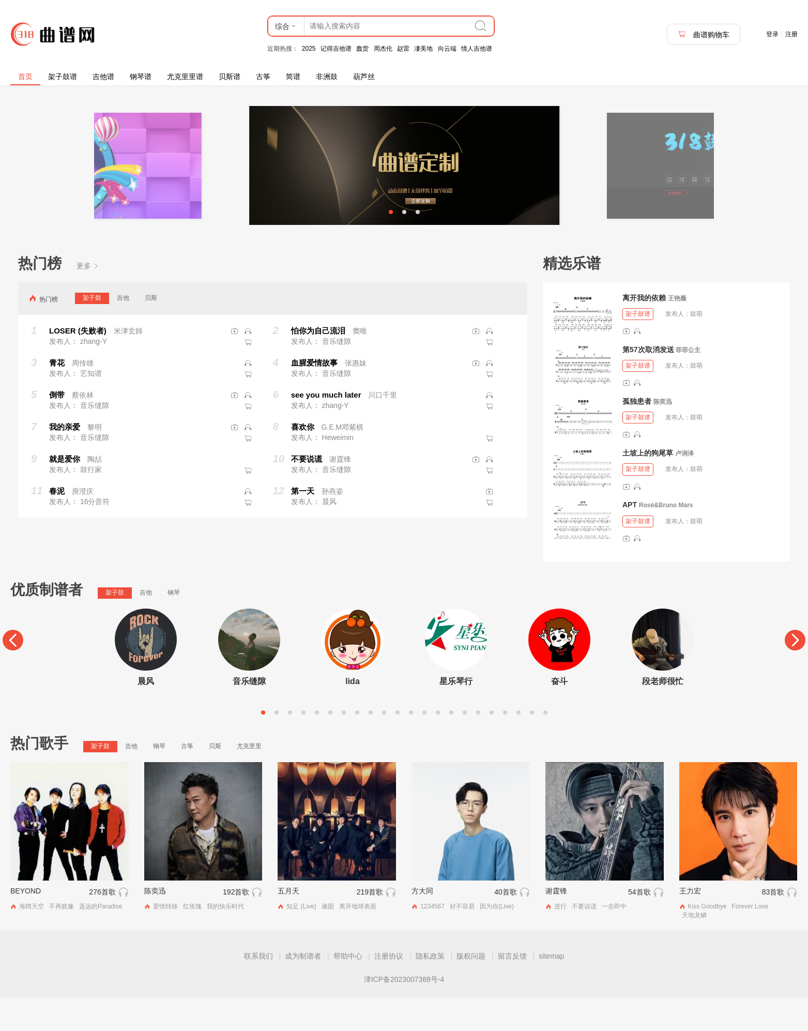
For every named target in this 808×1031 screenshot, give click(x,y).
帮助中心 (347, 989)
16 (465, 746)
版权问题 (470, 989)
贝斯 (151, 331)
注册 (791, 34)
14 (438, 746)
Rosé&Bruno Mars (666, 539)
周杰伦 (383, 48)
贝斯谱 (229, 76)
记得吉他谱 (336, 48)
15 (451, 746)
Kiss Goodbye (707, 940)
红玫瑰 (192, 940)
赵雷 (403, 48)
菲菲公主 (688, 383)
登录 (772, 34)
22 (545, 746)
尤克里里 (249, 779)
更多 (88, 299)
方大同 (422, 924)
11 (397, 746)
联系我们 (258, 989)
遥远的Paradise (100, 940)
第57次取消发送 (648, 383)
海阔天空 (31, 940)
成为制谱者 (303, 989)
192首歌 (236, 925)
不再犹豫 (61, 940)
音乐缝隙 (249, 714)
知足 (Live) (301, 940)
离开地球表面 (357, 940)
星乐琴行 (455, 714)
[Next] (795, 674)
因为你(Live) (497, 940)
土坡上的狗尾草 (647, 486)
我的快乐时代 (225, 940)
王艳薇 (677, 332)
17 (478, 746)
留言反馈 (512, 989)
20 (518, 746)
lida (352, 714)
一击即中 (614, 940)
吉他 (123, 331)
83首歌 (773, 925)
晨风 (146, 714)
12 (411, 746)
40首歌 (505, 925)
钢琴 (173, 626)
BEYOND (25, 924)
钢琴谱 (140, 76)
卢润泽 (684, 487)
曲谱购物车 (703, 34)
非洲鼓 (327, 76)
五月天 (288, 924)
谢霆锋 (556, 924)
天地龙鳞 (694, 948)
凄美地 (423, 48)
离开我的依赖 (644, 331)
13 (424, 746)
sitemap (551, 989)
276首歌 (102, 925)
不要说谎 (584, 940)
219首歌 (370, 925)
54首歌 (639, 925)
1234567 (432, 940)
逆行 (560, 940)
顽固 (328, 940)
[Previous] (13, 674)
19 (505, 746)
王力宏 (690, 924)
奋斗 (559, 714)
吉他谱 (103, 76)
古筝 (263, 76)
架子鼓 (92, 331)
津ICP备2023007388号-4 (404, 1013)
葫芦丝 (364, 76)
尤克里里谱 (185, 76)
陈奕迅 (662, 435)
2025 (309, 48)
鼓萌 (696, 347)
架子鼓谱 (62, 76)
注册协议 (388, 989)
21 (532, 746)
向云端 (447, 48)
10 (384, 746)
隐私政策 (430, 989)
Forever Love (749, 940)
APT (629, 539)
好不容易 (462, 940)
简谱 (293, 76)
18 (492, 746)
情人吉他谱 (476, 48)
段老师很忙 (662, 714)
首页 (25, 76)
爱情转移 (165, 940)
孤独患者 (636, 435)
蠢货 (362, 48)
